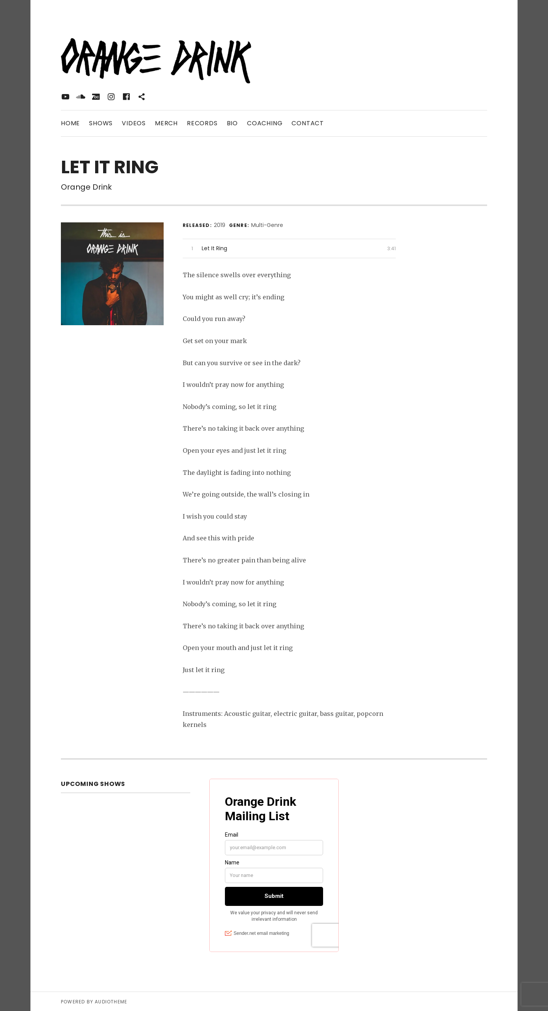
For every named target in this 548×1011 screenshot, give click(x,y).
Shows (101, 123)
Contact (308, 123)
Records (202, 123)
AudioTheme (111, 1001)
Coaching (264, 123)
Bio (232, 123)
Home (70, 123)
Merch (166, 123)
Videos (134, 123)
